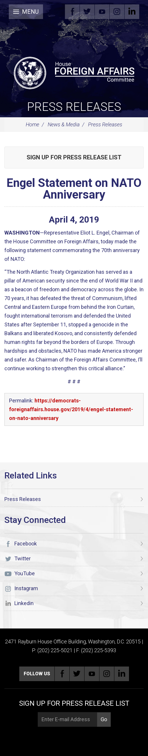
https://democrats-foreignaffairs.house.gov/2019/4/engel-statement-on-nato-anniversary (71, 409)
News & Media (64, 124)
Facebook (72, 11)
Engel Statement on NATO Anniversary (74, 189)
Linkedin (132, 11)
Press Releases (74, 107)
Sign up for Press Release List (74, 157)
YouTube (102, 11)
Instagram (117, 11)
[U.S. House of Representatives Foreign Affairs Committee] (74, 72)
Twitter (87, 11)
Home (32, 124)
